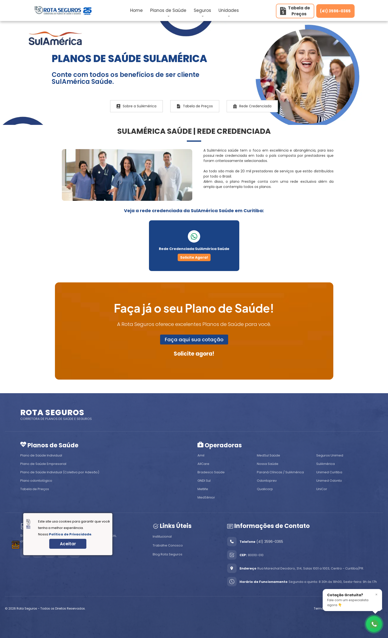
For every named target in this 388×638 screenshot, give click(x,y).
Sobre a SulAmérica (136, 106)
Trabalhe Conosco (168, 545)
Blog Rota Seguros (167, 554)
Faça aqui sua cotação (194, 339)
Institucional (162, 536)
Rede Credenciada (252, 106)
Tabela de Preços (195, 106)
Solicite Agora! (194, 257)
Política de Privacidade (70, 534)
